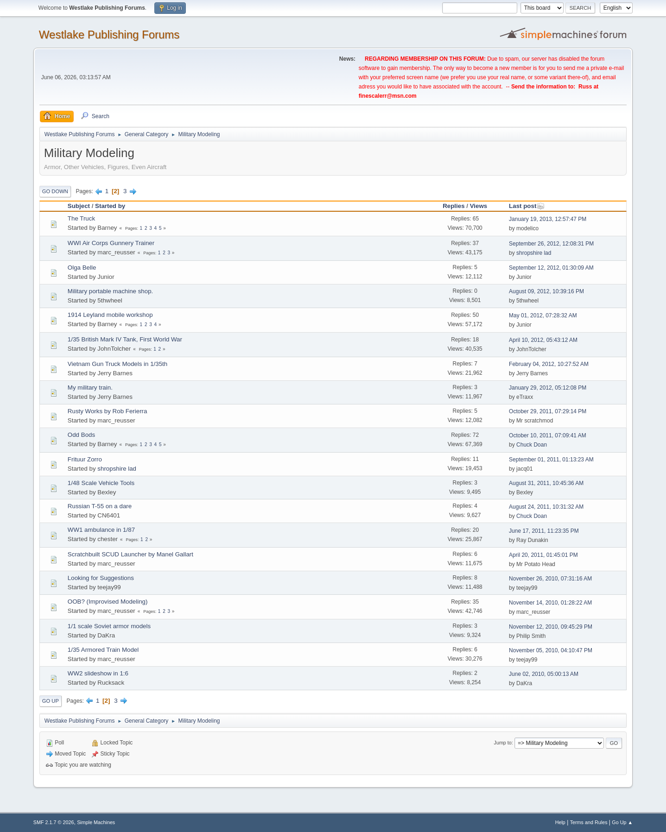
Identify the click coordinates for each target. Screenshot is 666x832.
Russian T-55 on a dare (100, 506)
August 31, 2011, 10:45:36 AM (546, 483)
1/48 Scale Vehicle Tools (101, 482)
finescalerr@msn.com (388, 96)
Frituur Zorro (85, 459)
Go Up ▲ (622, 822)
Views (479, 205)
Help (560, 822)
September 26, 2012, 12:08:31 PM (551, 243)
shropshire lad (533, 253)
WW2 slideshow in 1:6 (98, 673)
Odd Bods (81, 434)
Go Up (50, 701)
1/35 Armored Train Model (103, 649)
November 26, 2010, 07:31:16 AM (550, 578)
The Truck (81, 218)
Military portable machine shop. (110, 291)
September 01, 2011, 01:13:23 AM (551, 459)
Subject (79, 205)
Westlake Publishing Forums (109, 34)
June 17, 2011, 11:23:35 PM (544, 531)
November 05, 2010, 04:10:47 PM (550, 650)
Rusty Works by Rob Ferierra (107, 411)
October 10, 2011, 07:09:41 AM (547, 435)
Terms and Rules (589, 822)
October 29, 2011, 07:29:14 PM (547, 411)
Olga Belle (82, 267)
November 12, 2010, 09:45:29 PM (550, 627)
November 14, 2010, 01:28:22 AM (550, 602)
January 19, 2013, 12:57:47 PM (547, 219)
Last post (527, 205)
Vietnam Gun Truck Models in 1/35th (117, 363)
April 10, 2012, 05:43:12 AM (543, 340)
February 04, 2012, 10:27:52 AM (549, 364)
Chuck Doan (531, 444)
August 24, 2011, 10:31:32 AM (546, 507)
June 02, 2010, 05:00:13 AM (543, 674)
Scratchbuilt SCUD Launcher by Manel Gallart (130, 554)
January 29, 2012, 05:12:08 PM (547, 387)
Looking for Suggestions (101, 577)
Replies (453, 205)
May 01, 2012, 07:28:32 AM (543, 315)
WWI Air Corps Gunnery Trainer (111, 243)
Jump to (503, 742)
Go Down (55, 191)
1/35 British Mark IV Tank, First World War (125, 339)
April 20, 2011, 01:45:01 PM (543, 555)
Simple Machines (96, 822)
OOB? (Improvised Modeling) (108, 601)
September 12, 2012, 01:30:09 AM (551, 268)
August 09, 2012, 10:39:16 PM (546, 291)
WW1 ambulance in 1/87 (101, 529)
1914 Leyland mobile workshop (110, 314)
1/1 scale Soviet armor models (109, 626)
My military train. (90, 387)
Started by (110, 205)
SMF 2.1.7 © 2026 (53, 822)
